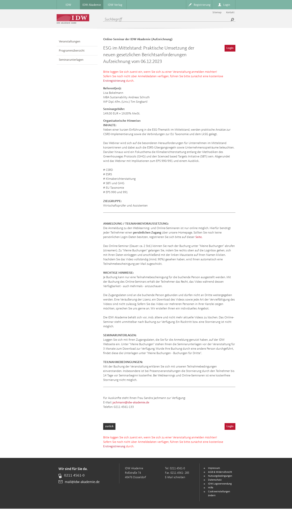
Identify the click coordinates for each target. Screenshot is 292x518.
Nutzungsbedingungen (220, 476)
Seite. (198, 237)
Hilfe (210, 487)
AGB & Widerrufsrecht (220, 472)
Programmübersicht (72, 50)
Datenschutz (215, 480)
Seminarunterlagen (71, 59)
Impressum (214, 468)
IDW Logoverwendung (220, 483)
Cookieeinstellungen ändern (219, 493)
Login (230, 48)
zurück (109, 426)
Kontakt (230, 12)
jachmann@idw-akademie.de (130, 402)
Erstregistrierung (114, 80)
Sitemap (216, 12)
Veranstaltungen (69, 41)
